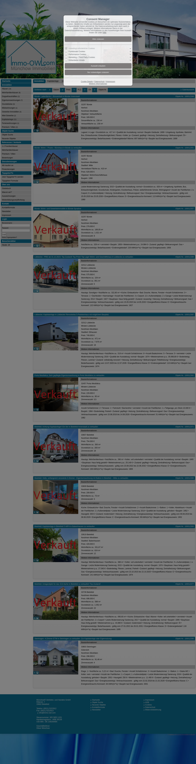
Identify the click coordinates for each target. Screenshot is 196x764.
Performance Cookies (77, 54)
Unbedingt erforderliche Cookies (82, 48)
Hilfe (104, 33)
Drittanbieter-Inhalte (77, 60)
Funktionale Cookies (77, 51)
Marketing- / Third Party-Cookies (82, 57)
